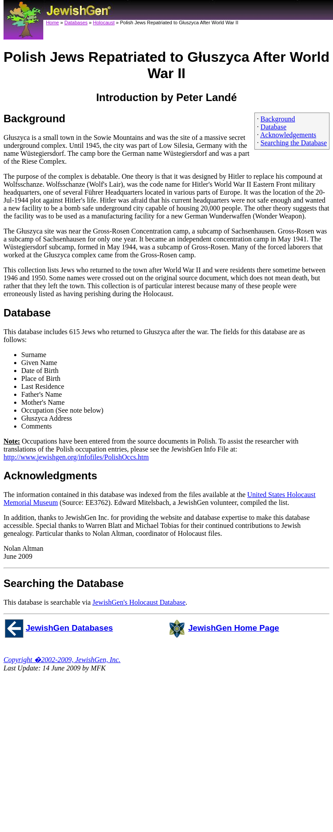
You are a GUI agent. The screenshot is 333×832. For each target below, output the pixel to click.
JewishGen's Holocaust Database (138, 602)
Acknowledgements (288, 135)
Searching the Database (294, 143)
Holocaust (104, 22)
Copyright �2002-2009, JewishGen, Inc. (62, 659)
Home (52, 22)
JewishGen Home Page (233, 627)
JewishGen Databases (69, 627)
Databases (76, 22)
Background (278, 119)
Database (274, 127)
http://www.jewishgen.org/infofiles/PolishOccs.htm (76, 457)
